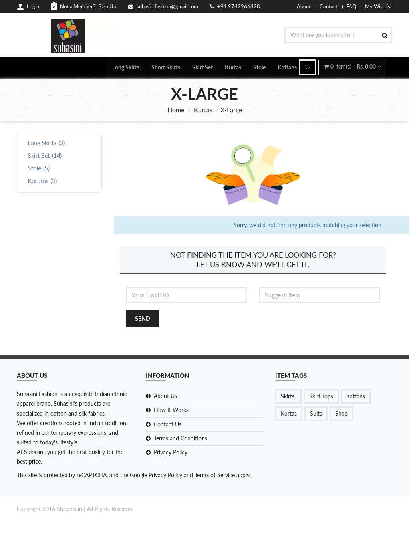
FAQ (351, 6)
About (304, 6)
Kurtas (233, 67)
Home (175, 110)
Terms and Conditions (180, 439)
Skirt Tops (321, 397)
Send (142, 319)
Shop (341, 414)
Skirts (288, 397)
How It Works (171, 411)
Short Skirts (165, 67)
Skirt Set (202, 67)
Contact (329, 6)
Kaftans (287, 67)
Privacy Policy (170, 453)
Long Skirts (125, 67)
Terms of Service (214, 475)
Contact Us (167, 425)
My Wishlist (378, 6)
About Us (165, 397)
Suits (316, 414)
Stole (259, 67)
